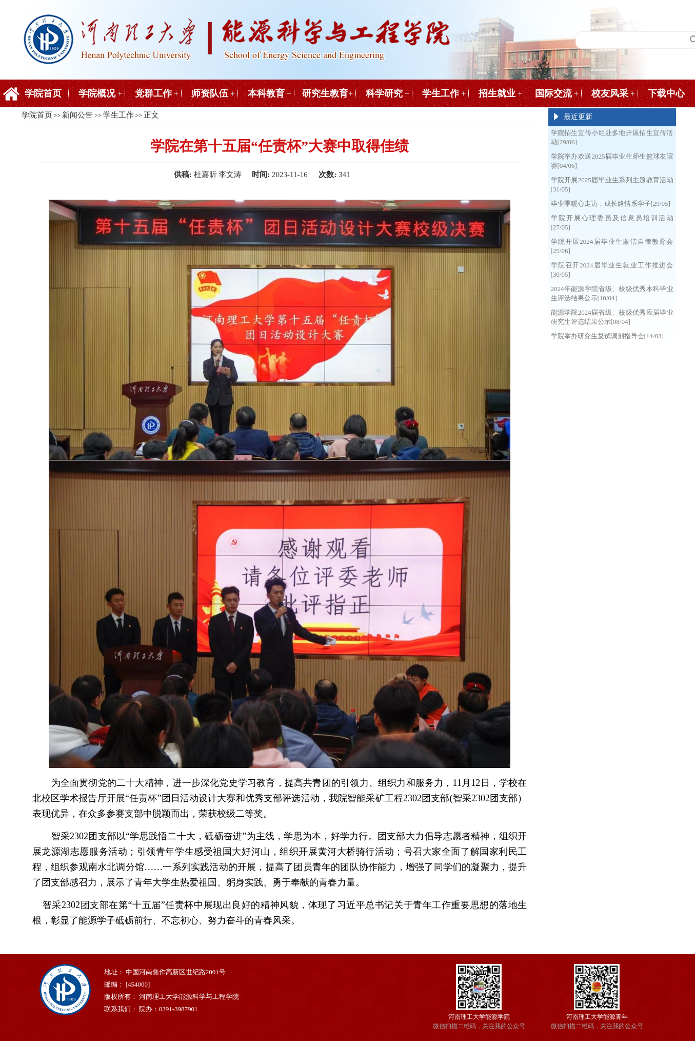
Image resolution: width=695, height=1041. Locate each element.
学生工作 (440, 93)
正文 (151, 115)
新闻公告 (77, 115)
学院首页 (43, 93)
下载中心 (666, 93)
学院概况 (96, 93)
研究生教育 (325, 93)
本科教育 (266, 93)
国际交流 (553, 93)
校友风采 (609, 93)
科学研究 (384, 93)
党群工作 (153, 93)
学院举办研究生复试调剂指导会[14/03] (607, 336)
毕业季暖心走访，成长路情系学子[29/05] (610, 203)
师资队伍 (209, 93)
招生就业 (497, 93)
